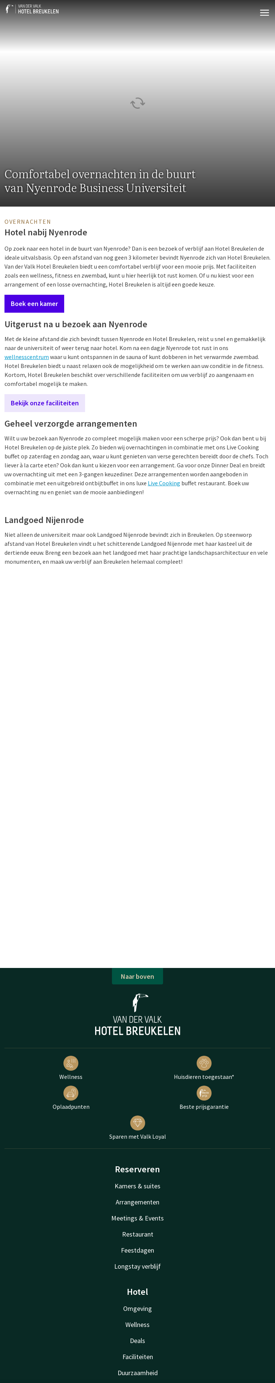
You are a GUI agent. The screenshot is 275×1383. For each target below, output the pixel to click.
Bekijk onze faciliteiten (45, 403)
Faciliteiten (137, 1356)
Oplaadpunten (71, 1098)
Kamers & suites (137, 1186)
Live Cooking (164, 483)
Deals (137, 1340)
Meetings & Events (137, 1218)
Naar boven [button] (137, 976)
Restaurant (137, 1234)
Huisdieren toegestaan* (204, 1068)
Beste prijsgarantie (204, 1098)
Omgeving (137, 1308)
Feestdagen (137, 1250)
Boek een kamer (34, 303)
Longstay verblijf (137, 1266)
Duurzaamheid (138, 1372)
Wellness (70, 1068)
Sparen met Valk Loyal (137, 1128)
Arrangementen (137, 1202)
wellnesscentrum (26, 357)
